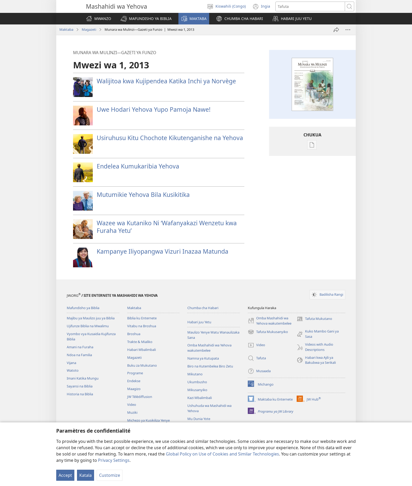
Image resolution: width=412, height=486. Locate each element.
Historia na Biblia (80, 394)
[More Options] (348, 29)
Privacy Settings (114, 460)
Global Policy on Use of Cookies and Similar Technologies (222, 454)
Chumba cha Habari (202, 307)
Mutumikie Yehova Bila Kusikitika (143, 194)
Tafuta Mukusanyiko (268, 332)
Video (131, 404)
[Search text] (310, 6)
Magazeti (89, 29)
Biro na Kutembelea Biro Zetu (210, 366)
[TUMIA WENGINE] (336, 29)
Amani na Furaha (80, 347)
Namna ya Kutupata (203, 358)
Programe (135, 373)
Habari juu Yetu (199, 322)
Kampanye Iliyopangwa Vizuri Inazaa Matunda (162, 251)
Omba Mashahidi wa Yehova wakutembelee (209, 348)
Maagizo (134, 388)
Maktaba (66, 29)
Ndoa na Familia (79, 354)
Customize (109, 475)
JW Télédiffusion (139, 396)
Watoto (73, 370)
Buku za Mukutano (142, 365)
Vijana (71, 362)
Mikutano (195, 374)
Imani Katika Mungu (83, 378)
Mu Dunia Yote (198, 418)
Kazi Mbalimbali (199, 397)
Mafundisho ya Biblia (83, 307)
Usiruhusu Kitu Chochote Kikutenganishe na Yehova (170, 138)
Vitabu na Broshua (141, 326)
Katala (85, 475)
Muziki (132, 412)
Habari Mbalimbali (141, 349)
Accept (65, 475)
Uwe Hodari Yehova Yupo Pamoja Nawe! (153, 109)
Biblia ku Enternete (142, 318)
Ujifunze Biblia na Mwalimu (88, 326)
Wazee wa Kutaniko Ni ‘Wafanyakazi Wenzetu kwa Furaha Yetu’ (167, 227)
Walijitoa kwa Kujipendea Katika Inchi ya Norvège (166, 81)
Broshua (133, 333)
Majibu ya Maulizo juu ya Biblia (91, 318)
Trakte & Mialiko (139, 341)
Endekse (133, 380)
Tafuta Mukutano (314, 319)
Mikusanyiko (197, 389)
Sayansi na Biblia (79, 386)
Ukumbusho (197, 382)
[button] (146, 18)
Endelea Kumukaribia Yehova (138, 166)
